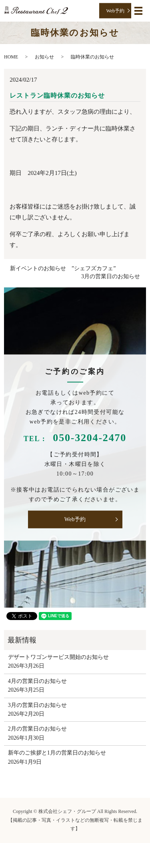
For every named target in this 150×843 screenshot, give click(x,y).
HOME (11, 57)
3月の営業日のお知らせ (110, 276)
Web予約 (115, 10)
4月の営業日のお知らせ (37, 681)
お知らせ (44, 57)
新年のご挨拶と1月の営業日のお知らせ (57, 753)
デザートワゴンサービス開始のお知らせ (58, 657)
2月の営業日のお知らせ (37, 729)
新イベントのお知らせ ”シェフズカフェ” (63, 268)
